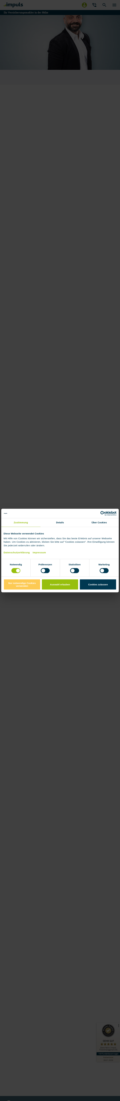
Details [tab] (60, 522)
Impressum (39, 552)
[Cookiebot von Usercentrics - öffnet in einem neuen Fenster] (102, 513)
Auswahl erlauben (60, 584)
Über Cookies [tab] (99, 522)
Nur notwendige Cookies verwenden (22, 584)
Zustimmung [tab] (21, 522)
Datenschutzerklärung (17, 552)
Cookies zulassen (98, 584)
